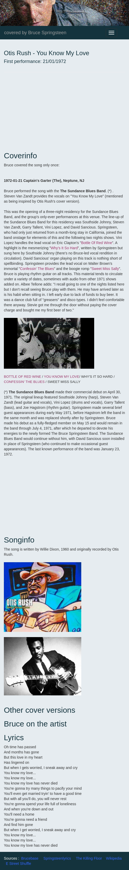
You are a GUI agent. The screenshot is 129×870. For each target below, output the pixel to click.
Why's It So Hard (64, 248)
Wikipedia (114, 858)
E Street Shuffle (18, 863)
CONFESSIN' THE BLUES (24, 382)
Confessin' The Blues (37, 269)
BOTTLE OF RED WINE (22, 377)
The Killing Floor (89, 858)
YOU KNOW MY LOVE (61, 377)
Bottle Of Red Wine (96, 243)
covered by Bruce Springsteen (35, 32)
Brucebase (29, 858)
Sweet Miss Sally (105, 269)
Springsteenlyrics (57, 858)
